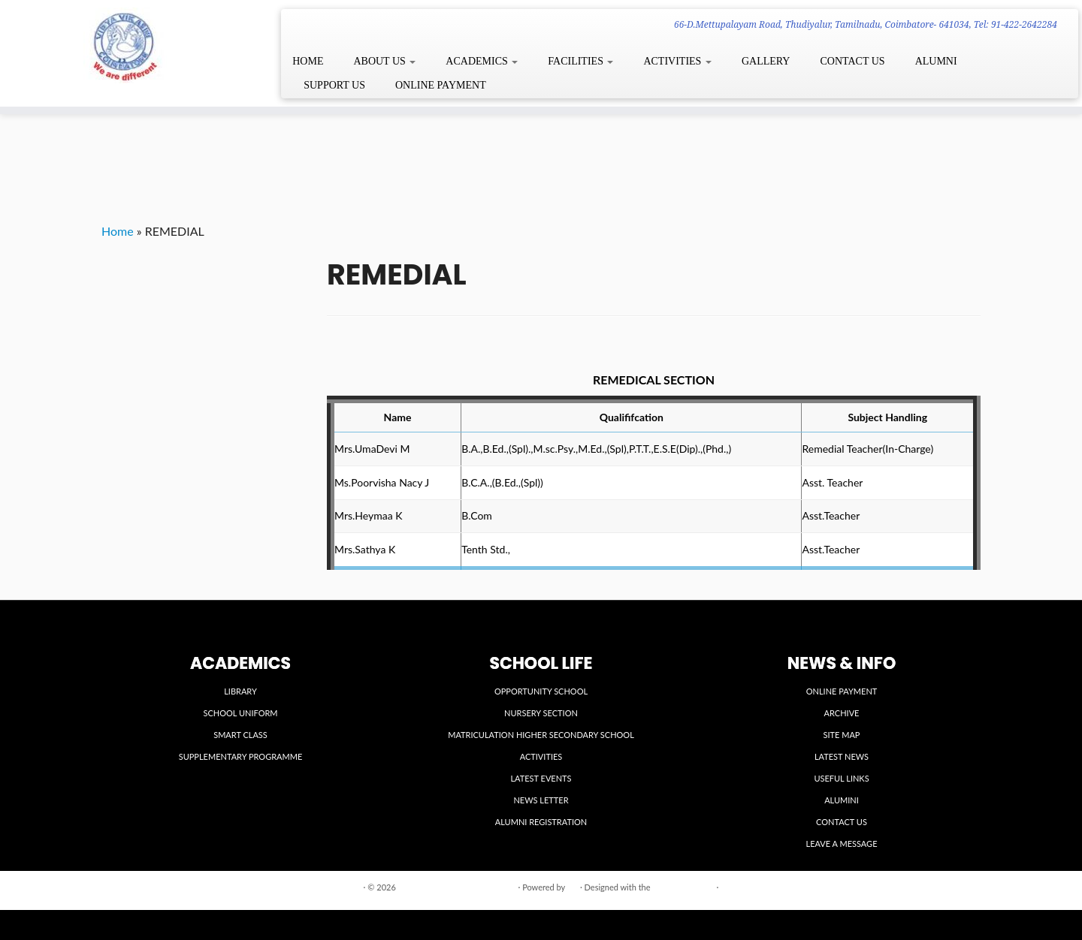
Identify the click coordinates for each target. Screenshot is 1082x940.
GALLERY (766, 61)
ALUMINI (841, 800)
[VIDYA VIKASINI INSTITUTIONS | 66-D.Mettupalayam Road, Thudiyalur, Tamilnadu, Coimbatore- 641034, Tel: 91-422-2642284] (124, 45)
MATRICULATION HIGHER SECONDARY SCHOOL (541, 735)
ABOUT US (384, 61)
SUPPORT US (334, 85)
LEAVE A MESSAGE (842, 843)
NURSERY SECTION (541, 713)
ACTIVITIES (677, 61)
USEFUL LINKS (841, 778)
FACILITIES (580, 61)
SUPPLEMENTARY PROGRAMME (241, 756)
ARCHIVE (842, 713)
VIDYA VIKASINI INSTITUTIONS (457, 887)
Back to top (960, 886)
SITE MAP (842, 735)
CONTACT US (852, 61)
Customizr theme (683, 887)
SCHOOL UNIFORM (240, 713)
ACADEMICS (482, 61)
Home (117, 231)
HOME (307, 61)
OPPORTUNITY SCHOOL (541, 691)
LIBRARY (240, 691)
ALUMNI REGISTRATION (541, 822)
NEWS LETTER (540, 800)
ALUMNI (936, 61)
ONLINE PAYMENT (440, 85)
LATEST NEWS (842, 756)
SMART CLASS (240, 735)
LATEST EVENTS (540, 778)
